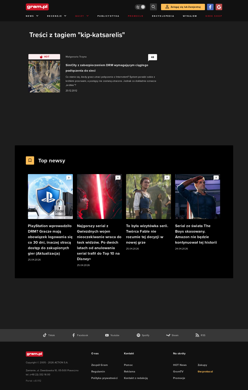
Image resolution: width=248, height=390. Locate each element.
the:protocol (205, 371)
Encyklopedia (163, 16)
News (32, 16)
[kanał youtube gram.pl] (112, 335)
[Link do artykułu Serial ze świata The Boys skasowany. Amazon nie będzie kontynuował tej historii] (197, 212)
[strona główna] (46, 6)
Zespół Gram (99, 365)
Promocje (136, 16)
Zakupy (202, 365)
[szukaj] (153, 6)
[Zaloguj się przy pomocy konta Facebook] (210, 7)
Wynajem (190, 16)
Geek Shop (213, 16)
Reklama (129, 371)
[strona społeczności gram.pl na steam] (172, 335)
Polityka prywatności (104, 378)
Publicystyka (108, 16)
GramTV (178, 371)
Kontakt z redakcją (136, 378)
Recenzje (57, 16)
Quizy (82, 16)
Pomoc (128, 365)
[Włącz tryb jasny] (140, 7)
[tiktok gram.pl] (49, 335)
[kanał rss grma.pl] (200, 335)
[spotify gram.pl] (142, 335)
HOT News (180, 365)
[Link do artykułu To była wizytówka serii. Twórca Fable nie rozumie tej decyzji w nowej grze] (148, 212)
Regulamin (98, 371)
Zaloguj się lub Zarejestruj (186, 7)
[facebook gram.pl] (80, 335)
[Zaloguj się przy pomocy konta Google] (219, 7)
